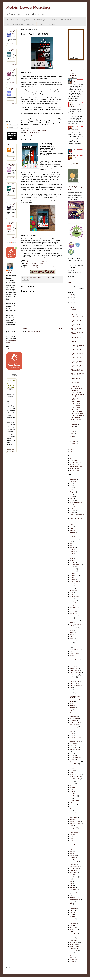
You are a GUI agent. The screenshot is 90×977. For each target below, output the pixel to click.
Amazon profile (12, 20)
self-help (72, 874)
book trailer (72, 579)
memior (71, 731)
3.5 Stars (72, 496)
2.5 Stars (72, 487)
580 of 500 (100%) (10, 177)
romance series (73, 855)
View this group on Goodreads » (10, 450)
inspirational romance (75, 694)
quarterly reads (73, 827)
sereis (71, 881)
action (71, 528)
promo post (72, 804)
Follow (70, 282)
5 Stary (71, 522)
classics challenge (74, 596)
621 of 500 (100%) (10, 197)
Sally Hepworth (75, 129)
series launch (73, 887)
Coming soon (73, 600)
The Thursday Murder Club (76, 104)
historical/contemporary (76, 685)
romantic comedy (74, 862)
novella (71, 772)
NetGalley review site (14, 24)
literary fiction (73, 714)
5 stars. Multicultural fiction (77, 514)
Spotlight (72, 895)
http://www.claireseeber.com (34, 265)
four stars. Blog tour (75, 660)
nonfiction (72, 768)
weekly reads (73, 927)
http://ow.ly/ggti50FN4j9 (32, 132)
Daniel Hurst (75, 158)
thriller (71, 910)
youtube (72, 961)
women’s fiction (74, 946)
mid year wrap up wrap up (76, 737)
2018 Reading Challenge (11, 223)
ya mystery (72, 957)
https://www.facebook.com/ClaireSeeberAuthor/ (40, 262)
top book (72, 914)
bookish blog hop (74, 581)
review (71, 840)
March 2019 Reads (74, 718)
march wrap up (73, 720)
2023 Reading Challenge (11, 89)
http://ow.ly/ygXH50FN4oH (34, 136)
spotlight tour (73, 897)
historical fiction (74, 674)
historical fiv (73, 677)
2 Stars (71, 485)
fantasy (71, 645)
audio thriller (73, 547)
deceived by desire (74, 620)
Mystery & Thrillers (75, 761)
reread (71, 838)
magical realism (74, 716)
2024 (71, 300)
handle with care (74, 668)
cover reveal (73, 603)
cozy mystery (73, 607)
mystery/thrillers (74, 766)
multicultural (73, 755)
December (74, 309)
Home (42, 328)
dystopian (72, 632)
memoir (71, 733)
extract (71, 642)
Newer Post (24, 328)
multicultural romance (75, 757)
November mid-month (75, 774)
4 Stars (71, 500)
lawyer (71, 709)
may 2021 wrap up (74, 722)
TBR (71, 904)
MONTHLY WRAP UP (76, 749)
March (73, 438)
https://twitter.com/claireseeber (34, 263)
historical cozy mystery (75, 672)
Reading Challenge (74, 470)
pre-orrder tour (73, 796)
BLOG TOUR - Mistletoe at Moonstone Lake (76, 400)
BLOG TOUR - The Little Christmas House (76, 341)
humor (71, 691)
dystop (71, 630)
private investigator (74, 800)
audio (71, 545)
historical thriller (74, 683)
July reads (72, 705)
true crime (72, 916)
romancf (72, 859)
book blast (72, 573)
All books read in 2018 (75, 462)
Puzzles (71, 825)
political (72, 793)
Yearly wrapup (73, 959)
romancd (72, 851)
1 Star (71, 483)
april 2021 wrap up (74, 539)
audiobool (72, 554)
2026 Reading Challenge (11, 30)
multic (71, 753)
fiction (71, 651)
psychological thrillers (75, 823)
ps (70, 806)
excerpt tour (73, 640)
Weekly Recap (73, 929)
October (73, 314)
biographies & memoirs (75, 564)
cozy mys (72, 605)
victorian (72, 925)
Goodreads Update (74, 468)
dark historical (73, 615)
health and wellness (74, 670)
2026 (71, 295)
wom (71, 931)
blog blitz (72, 566)
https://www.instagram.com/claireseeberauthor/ (41, 267)
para (71, 785)
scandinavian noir (74, 868)
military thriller (73, 745)
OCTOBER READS (75, 778)
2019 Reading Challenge (11, 203)
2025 (71, 297)
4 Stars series (73, 506)
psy (70, 808)
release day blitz (74, 834)
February (73, 441)
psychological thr (74, 819)
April (72, 436)
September (74, 424)
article (71, 541)
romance (72, 853)
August (73, 426)
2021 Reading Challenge (11, 164)
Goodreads (53, 20)
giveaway (72, 662)
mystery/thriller (73, 764)
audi (71, 543)
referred (72, 830)
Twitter (41, 24)
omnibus (72, 781)
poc (70, 789)
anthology (72, 532)
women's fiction (74, 942)
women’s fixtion (74, 948)
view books (14, 64)
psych (71, 810)
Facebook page (39, 20)
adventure (72, 530)
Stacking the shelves (75, 899)
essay (71, 636)
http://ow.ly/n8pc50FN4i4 (32, 134)
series (71, 885)
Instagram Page (67, 20)
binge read (72, 562)
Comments (10, 127)
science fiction (73, 872)
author (71, 558)
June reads (72, 707)
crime (71, 609)
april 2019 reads (74, 537)
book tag (72, 577)
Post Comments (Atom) (34, 331)
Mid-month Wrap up (75, 741)
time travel (72, 912)
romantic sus (73, 864)
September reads (74, 877)
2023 (71, 302)
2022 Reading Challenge (11, 145)
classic (71, 594)
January (73, 443)
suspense (72, 901)
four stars (72, 657)
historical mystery (74, 679)
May (72, 434)
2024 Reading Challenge (11, 69)
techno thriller (73, 908)
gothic (71, 664)
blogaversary (73, 571)
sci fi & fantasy (73, 870)
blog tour (31, 282)
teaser (71, 906)
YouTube (52, 24)
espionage (72, 634)
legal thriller (73, 712)
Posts (9, 124)
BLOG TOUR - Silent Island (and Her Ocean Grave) (77, 394)
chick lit (72, 583)
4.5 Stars (72, 510)
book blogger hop (74, 575)
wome (71, 936)
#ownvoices (73, 481)
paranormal (72, 787)
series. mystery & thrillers (76, 891)
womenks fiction (74, 950)
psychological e (73, 817)
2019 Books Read (74, 460)
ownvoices (72, 783)
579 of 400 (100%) (10, 158)
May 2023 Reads (74, 724)
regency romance (74, 832)
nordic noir (72, 770)
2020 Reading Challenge (11, 184)
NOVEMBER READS (75, 776)
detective (72, 622)
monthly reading (74, 747)
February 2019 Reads (75, 649)
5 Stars (71, 512)
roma (71, 849)
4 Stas (71, 508)
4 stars (71, 498)
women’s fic (73, 940)
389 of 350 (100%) (10, 82)
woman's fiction (74, 933)
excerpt (71, 638)
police (71, 791)
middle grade (73, 743)
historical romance (74, 681)
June (72, 431)
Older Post (60, 328)
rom (71, 847)
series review (73, 889)
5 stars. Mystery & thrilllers (76, 518)
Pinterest (31, 24)
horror (71, 689)
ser (70, 879)
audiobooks (72, 551)
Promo (71, 802)
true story (72, 921)
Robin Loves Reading (28, 7)
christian (72, 588)
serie (71, 883)
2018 (71, 451)
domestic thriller (74, 628)
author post (72, 560)
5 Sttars (71, 526)
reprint (71, 836)
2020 (71, 446)
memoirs (72, 735)
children (72, 586)
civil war (72, 592)
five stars (72, 655)
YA (70, 955)
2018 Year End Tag (74, 489)
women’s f (72, 938)
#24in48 (72, 477)
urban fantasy (73, 923)
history (71, 687)
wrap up (72, 953)
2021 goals (72, 492)
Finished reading (74, 653)
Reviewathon (73, 845)
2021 (71, 307)
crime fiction (73, 611)
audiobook (72, 549)
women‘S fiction (74, 944)
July (72, 429)
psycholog (72, 815)
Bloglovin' (26, 20)
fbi (70, 647)
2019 (71, 449)
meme (71, 729)
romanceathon (73, 857)
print (71, 798)
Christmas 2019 (73, 590)
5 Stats (71, 524)
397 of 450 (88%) (10, 101)
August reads (73, 556)
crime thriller (73, 613)
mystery (72, 759)
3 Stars (27, 282)
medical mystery (74, 726)
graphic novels (73, 666)
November (74, 311)
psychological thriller (39, 282)
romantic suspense (74, 866)
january (71, 703)
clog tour (72, 598)
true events (72, 918)
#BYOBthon (73, 479)
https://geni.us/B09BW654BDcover (36, 130)
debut (71, 618)
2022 (71, 304)
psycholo (72, 813)
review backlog (73, 842)
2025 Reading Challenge (11, 50)
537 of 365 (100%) (10, 216)
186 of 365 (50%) (10, 43)
